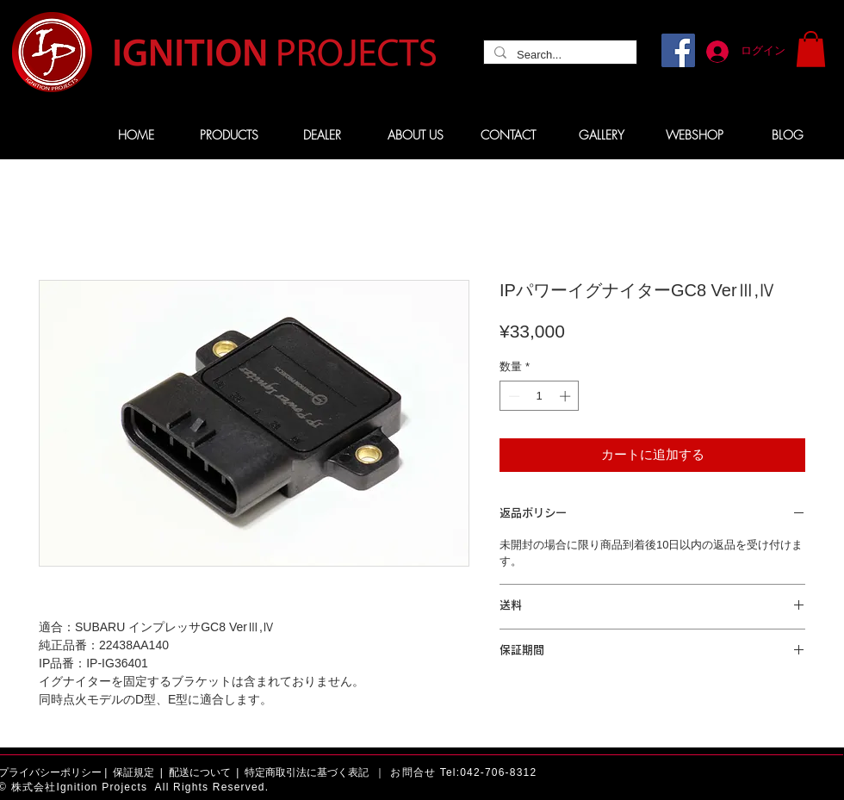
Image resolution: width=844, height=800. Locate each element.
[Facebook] (678, 50)
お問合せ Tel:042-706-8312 (463, 772)
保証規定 (133, 772)
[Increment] (566, 396)
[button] (811, 49)
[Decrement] (512, 396)
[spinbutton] (539, 396)
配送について (200, 772)
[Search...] (558, 55)
